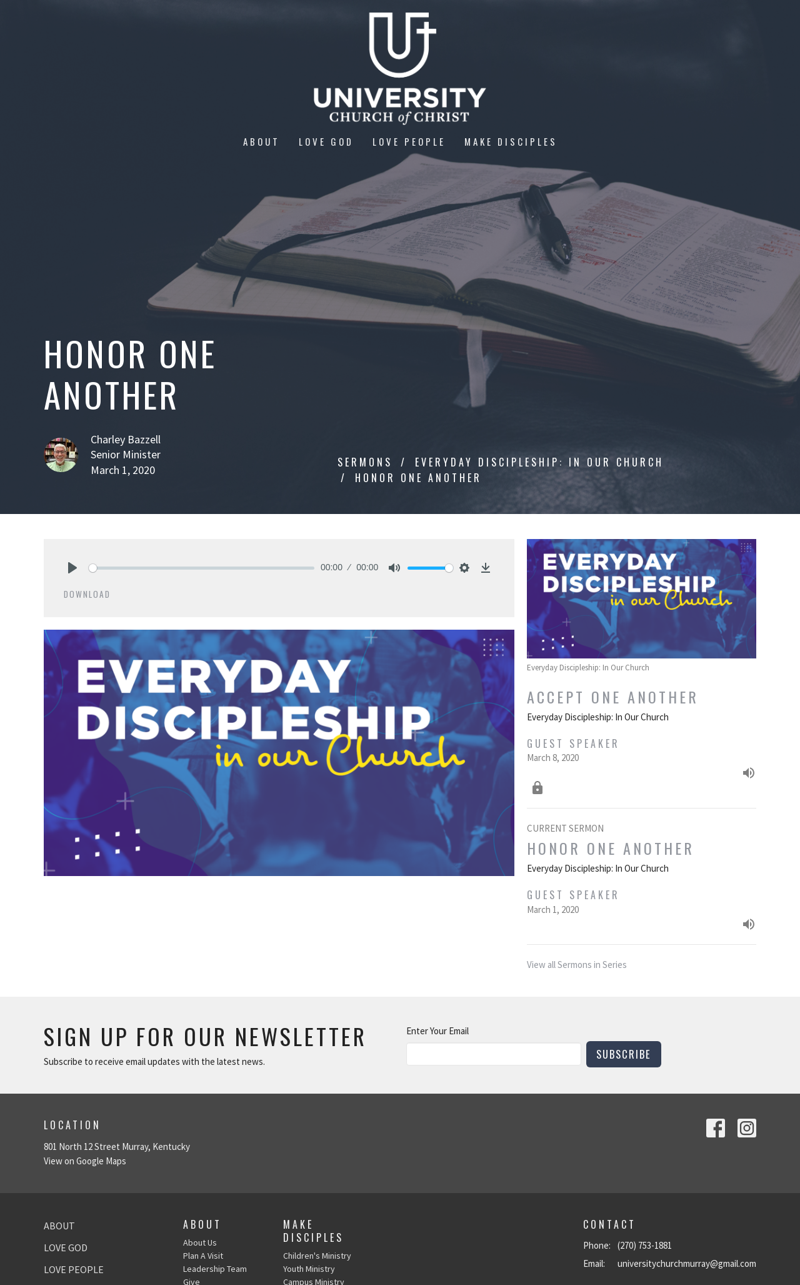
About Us (200, 1242)
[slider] (201, 568)
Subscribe (623, 1054)
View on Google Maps (85, 1161)
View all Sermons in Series (577, 964)
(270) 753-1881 (645, 1245)
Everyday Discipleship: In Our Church (539, 462)
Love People (409, 141)
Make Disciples (511, 141)
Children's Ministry (317, 1255)
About (261, 141)
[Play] (72, 568)
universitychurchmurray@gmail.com (687, 1263)
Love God (326, 141)
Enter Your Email (437, 1031)
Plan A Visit (203, 1255)
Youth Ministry (309, 1268)
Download (87, 594)
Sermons (365, 462)
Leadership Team (215, 1268)
